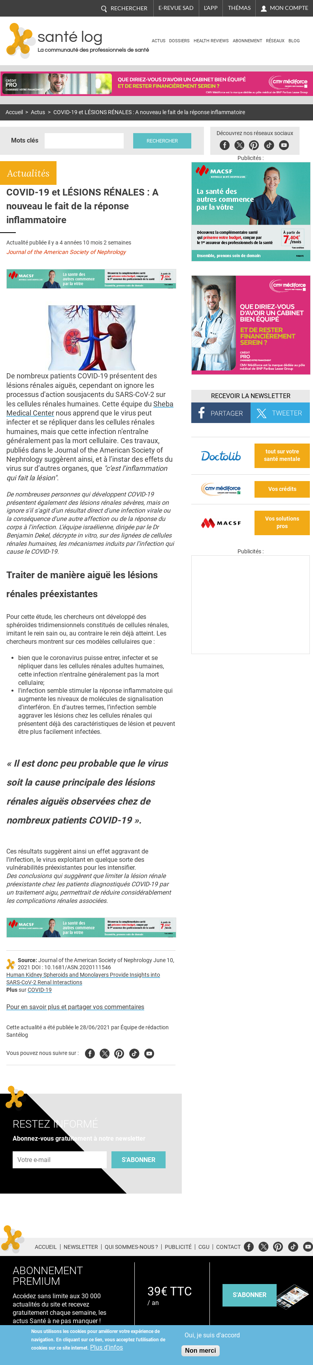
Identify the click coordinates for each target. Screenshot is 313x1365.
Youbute (284, 144)
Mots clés (24, 140)
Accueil (14, 112)
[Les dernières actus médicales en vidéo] (250, 652)
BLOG (294, 40)
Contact (228, 1247)
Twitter (239, 144)
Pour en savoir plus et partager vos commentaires (75, 1007)
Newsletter (81, 1247)
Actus (159, 40)
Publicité (178, 1247)
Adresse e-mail (34, 1147)
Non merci (200, 1350)
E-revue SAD (176, 8)
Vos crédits (282, 489)
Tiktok (269, 144)
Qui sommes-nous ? (131, 1247)
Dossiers (179, 40)
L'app (211, 8)
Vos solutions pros (282, 522)
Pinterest (254, 144)
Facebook (225, 144)
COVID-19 (40, 990)
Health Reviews (211, 40)
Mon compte (289, 8)
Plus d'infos (106, 1347)
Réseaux (275, 40)
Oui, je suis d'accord (212, 1335)
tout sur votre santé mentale (282, 455)
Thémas (239, 8)
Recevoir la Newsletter (250, 396)
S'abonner (138, 1160)
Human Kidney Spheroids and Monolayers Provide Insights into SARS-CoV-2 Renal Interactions (83, 979)
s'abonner (249, 1295)
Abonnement (247, 40)
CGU (203, 1247)
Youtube (149, 1052)
